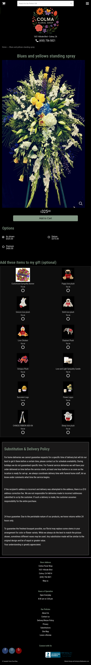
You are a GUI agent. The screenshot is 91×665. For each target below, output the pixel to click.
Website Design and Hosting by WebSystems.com (76, 661)
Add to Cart (45, 218)
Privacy (45, 624)
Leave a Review (45, 635)
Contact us (45, 617)
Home (4, 47)
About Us (45, 613)
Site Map (45, 631)
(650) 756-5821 (46, 40)
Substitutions (45, 628)
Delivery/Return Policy (45, 620)
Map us (45, 581)
